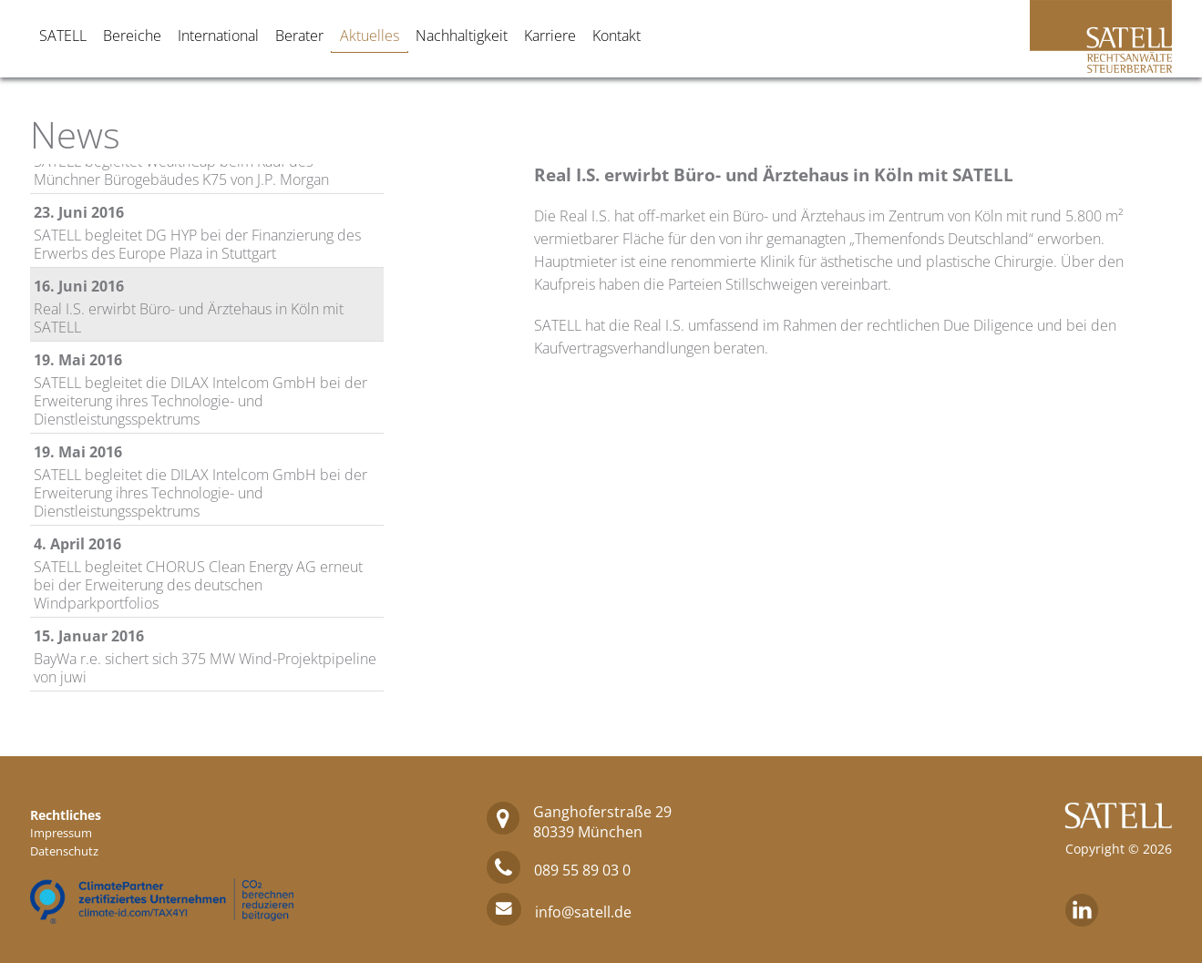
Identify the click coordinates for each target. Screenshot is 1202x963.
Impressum (61, 833)
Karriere (550, 36)
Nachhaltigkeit (462, 36)
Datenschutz (64, 851)
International (218, 36)
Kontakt (616, 36)
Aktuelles (369, 36)
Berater (299, 36)
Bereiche (132, 36)
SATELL (63, 36)
